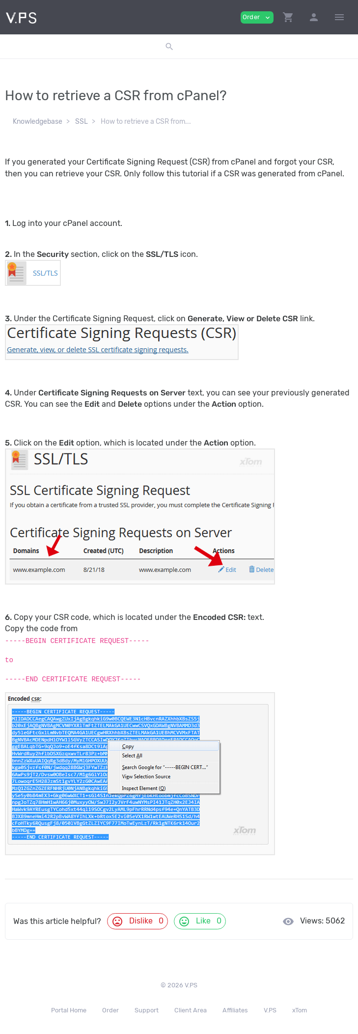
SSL (81, 121)
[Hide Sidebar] (339, 17)
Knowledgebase (37, 121)
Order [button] (257, 17)
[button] (288, 17)
